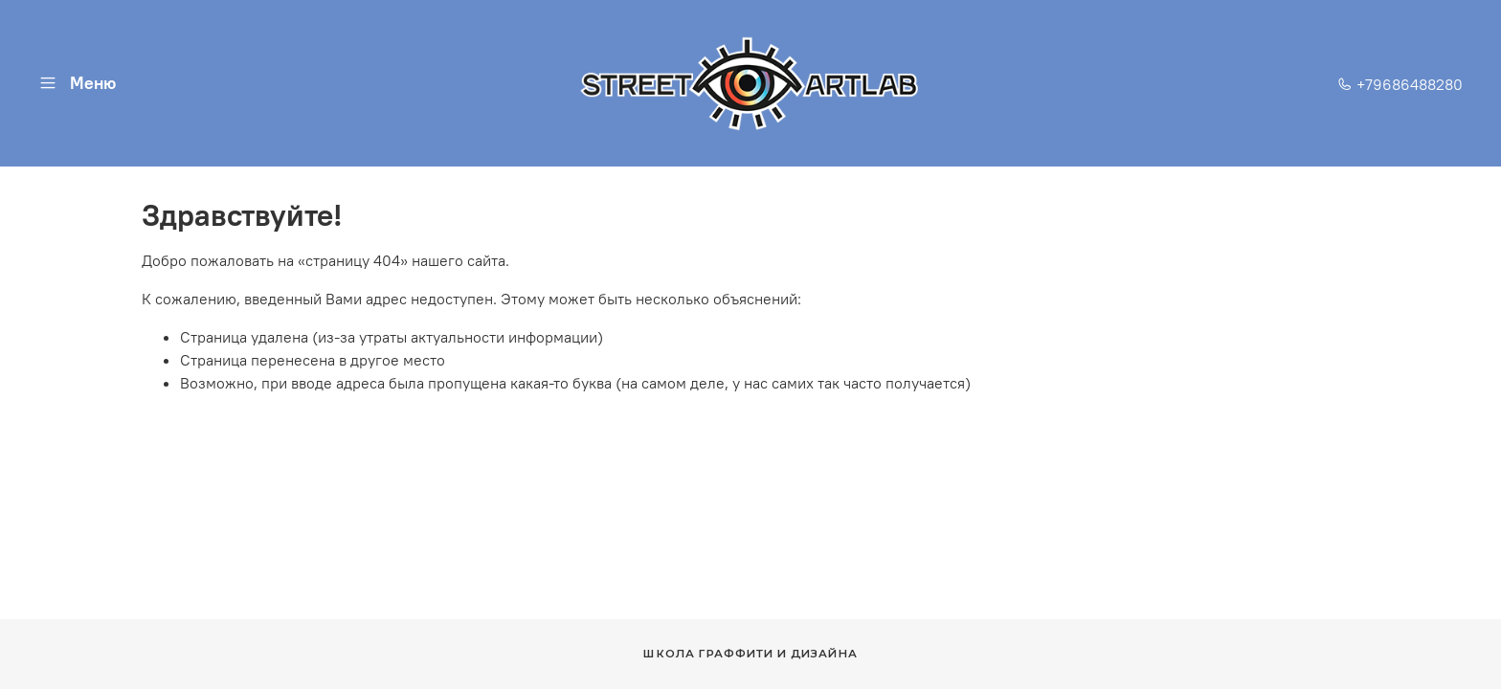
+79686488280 (1400, 84)
